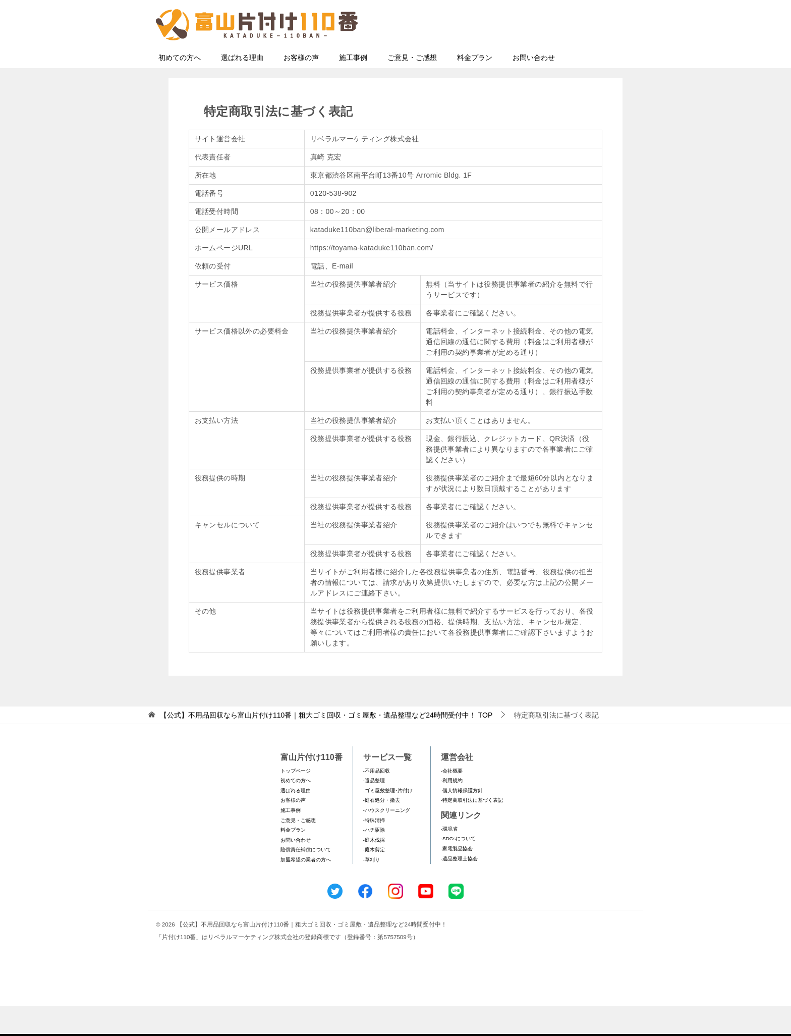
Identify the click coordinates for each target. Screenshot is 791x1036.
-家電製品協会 (457, 878)
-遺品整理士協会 (459, 888)
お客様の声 (301, 87)
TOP (326, 745)
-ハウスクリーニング (386, 840)
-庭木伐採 (374, 870)
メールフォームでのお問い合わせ (544, 59)
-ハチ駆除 (374, 859)
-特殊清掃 (374, 850)
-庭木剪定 (374, 879)
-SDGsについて (458, 868)
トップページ (295, 800)
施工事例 (353, 87)
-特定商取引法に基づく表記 (472, 830)
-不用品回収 (376, 800)
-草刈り (371, 889)
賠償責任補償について (305, 879)
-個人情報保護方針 (462, 820)
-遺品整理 (374, 810)
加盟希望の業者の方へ (305, 889)
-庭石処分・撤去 (381, 830)
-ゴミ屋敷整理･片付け (388, 820)
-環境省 (449, 858)
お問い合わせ (534, 87)
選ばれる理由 (242, 87)
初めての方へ (179, 87)
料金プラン (474, 87)
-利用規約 (452, 810)
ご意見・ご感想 (412, 87)
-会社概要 (452, 800)
